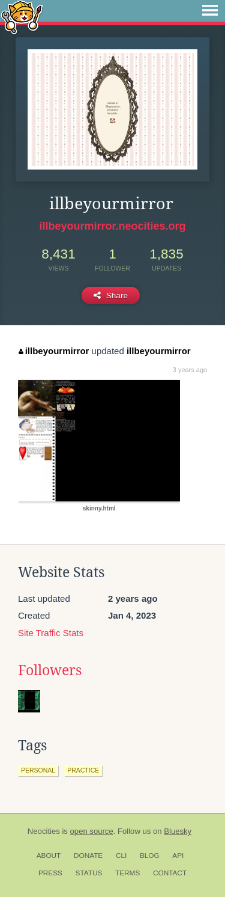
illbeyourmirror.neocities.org (112, 226)
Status (89, 873)
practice (83, 770)
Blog (150, 855)
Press (50, 873)
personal (38, 770)
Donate (88, 855)
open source (91, 831)
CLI (121, 855)
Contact (170, 873)
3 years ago (190, 369)
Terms (127, 873)
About (49, 855)
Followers (50, 670)
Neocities (44, 831)
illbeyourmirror (54, 351)
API (178, 855)
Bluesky (177, 831)
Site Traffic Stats (50, 633)
